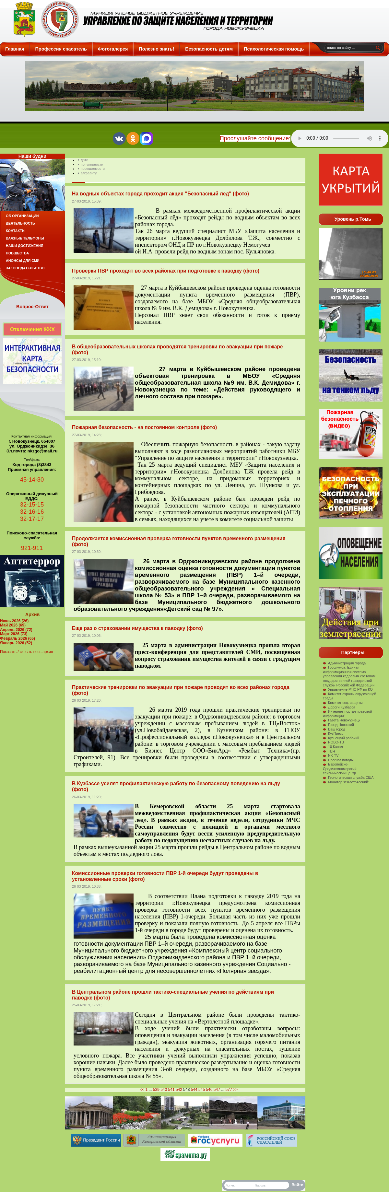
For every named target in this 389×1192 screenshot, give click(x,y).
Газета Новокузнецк (341, 720)
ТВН (329, 751)
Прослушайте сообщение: (255, 138)
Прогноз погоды (338, 760)
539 (156, 1089)
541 (171, 1089)
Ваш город (334, 729)
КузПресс (333, 733)
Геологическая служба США (348, 777)
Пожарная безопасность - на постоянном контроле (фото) (144, 427)
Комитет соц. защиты (342, 703)
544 (194, 1089)
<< (142, 1089)
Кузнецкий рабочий (341, 738)
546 (209, 1089)
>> (235, 1089)
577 (229, 1089)
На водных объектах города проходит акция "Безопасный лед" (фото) (160, 193)
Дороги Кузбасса (339, 707)
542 (179, 1089)
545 (201, 1089)
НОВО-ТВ (333, 742)
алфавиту (89, 173)
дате (84, 160)
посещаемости (93, 168)
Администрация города (344, 663)
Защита (140, 19)
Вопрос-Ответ (32, 306)
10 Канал (333, 747)
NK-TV (330, 755)
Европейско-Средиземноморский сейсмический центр (340, 768)
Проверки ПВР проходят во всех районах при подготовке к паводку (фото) (165, 271)
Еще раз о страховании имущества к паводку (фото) (137, 628)
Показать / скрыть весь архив (26, 651)
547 (217, 1089)
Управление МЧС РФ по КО (348, 689)
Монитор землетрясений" (346, 782)
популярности (92, 164)
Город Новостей (338, 725)
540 (163, 1089)
